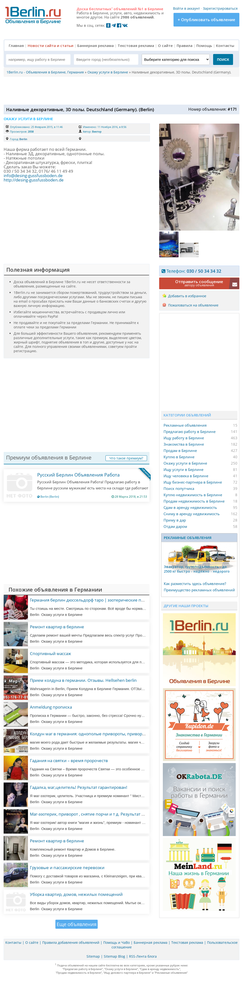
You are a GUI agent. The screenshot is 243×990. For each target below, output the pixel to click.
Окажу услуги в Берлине (185, 463)
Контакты (225, 45)
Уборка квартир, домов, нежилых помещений (76, 894)
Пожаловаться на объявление (193, 305)
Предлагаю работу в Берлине (190, 431)
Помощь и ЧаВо (116, 942)
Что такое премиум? (126, 458)
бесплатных (101, 8)
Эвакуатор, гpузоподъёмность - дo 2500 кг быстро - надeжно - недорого (197, 569)
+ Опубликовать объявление (206, 19)
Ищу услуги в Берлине (183, 469)
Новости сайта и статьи (50, 45)
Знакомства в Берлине (184, 444)
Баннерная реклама (95, 45)
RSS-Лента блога (143, 956)
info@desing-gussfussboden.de (33, 175)
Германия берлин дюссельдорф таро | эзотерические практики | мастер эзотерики (113, 600)
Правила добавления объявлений (70, 942)
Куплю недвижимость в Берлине (193, 494)
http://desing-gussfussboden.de (34, 180)
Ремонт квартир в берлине (57, 627)
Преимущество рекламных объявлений (199, 589)
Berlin (23, 139)
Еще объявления (76, 924)
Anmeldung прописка (51, 707)
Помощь (204, 45)
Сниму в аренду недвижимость (192, 513)
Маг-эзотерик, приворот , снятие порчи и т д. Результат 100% (91, 814)
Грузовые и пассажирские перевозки (67, 867)
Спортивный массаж (50, 653)
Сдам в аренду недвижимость (190, 507)
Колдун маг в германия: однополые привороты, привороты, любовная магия (107, 734)
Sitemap (93, 956)
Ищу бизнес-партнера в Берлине (193, 482)
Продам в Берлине (180, 450)
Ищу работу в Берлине (184, 437)
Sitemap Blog (114, 956)
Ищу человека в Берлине (186, 475)
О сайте (165, 45)
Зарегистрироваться (220, 8)
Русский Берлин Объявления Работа (78, 475)
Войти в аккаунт (186, 8)
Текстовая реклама (136, 45)
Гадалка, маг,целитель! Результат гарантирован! (78, 787)
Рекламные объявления (185, 425)
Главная (16, 45)
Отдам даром (175, 526)
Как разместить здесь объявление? (195, 583)
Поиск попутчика (179, 488)
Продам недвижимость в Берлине (194, 501)
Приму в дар (175, 520)
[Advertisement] (120, 90)
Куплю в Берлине (179, 456)
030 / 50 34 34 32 (204, 271)
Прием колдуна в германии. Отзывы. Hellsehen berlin (83, 680)
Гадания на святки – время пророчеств (69, 760)
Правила (184, 45)
